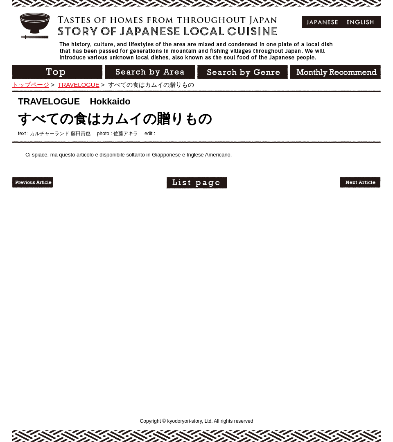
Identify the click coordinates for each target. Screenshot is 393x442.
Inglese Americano (208, 155)
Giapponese (166, 155)
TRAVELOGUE (78, 84)
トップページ (30, 84)
